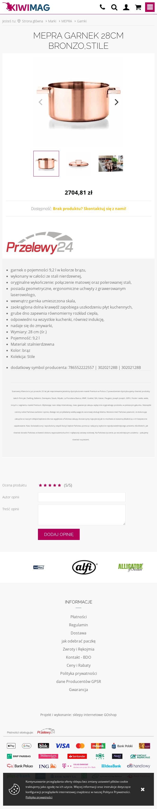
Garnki (82, 21)
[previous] (41, 102)
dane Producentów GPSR (78, 681)
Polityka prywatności (78, 673)
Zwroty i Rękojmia (78, 649)
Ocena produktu (14, 485)
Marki (52, 21)
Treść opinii (10, 509)
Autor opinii (10, 497)
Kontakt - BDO (78, 657)
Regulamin (78, 625)
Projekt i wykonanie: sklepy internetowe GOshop (78, 714)
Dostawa (78, 633)
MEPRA (66, 21)
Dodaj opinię (59, 534)
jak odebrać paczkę (79, 641)
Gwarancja (78, 689)
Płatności (78, 616)
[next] (116, 102)
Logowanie (126, 7)
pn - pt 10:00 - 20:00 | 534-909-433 (102, 7)
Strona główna (32, 21)
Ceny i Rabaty (79, 665)
